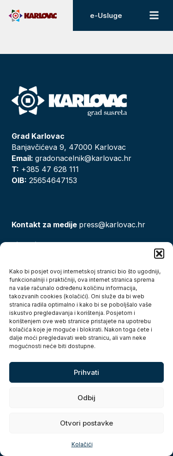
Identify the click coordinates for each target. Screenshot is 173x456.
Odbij (86, 397)
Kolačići (82, 444)
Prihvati (86, 372)
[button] (159, 253)
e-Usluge (106, 15)
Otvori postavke (86, 423)
